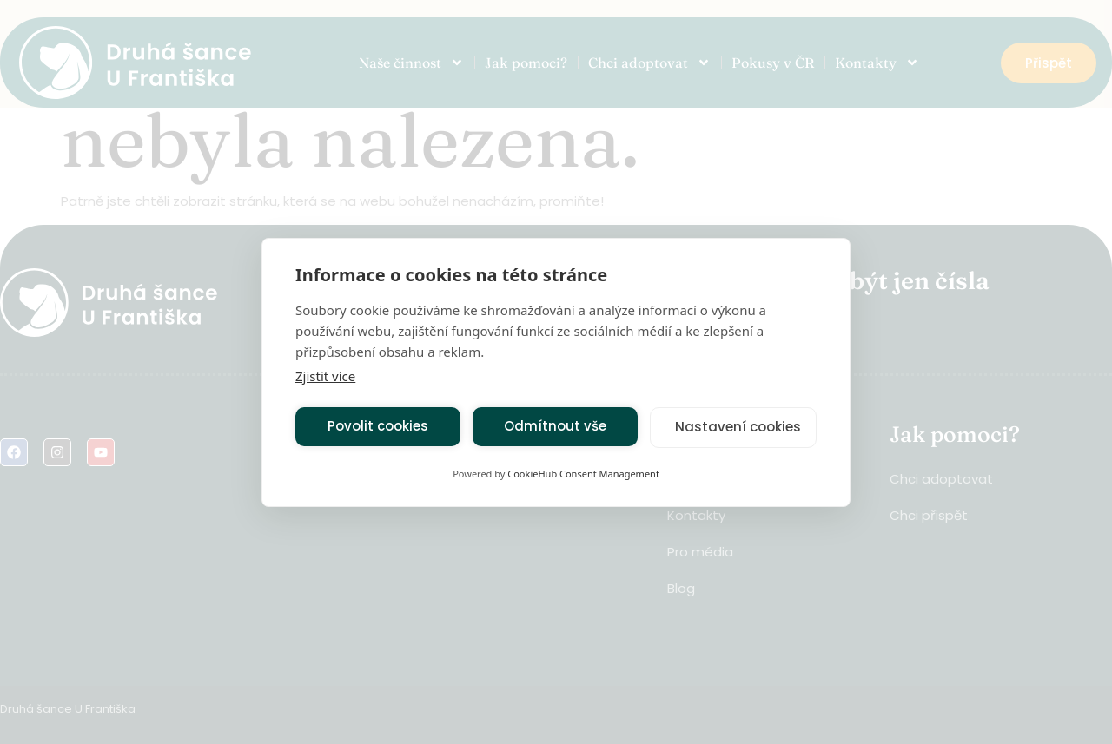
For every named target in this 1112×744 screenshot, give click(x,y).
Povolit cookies (378, 426)
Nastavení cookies (738, 427)
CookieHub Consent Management (583, 473)
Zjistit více (325, 376)
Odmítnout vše (555, 426)
